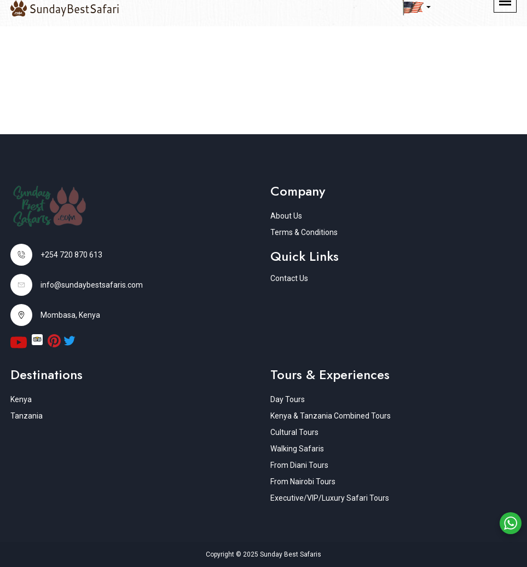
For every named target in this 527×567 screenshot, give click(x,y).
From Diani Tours (299, 465)
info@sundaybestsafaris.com (91, 284)
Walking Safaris (297, 448)
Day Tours (287, 399)
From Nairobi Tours (302, 481)
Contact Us (289, 278)
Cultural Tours (294, 432)
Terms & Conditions (304, 232)
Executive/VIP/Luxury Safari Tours (329, 498)
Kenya (21, 399)
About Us (286, 215)
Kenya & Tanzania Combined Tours (330, 415)
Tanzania (26, 415)
